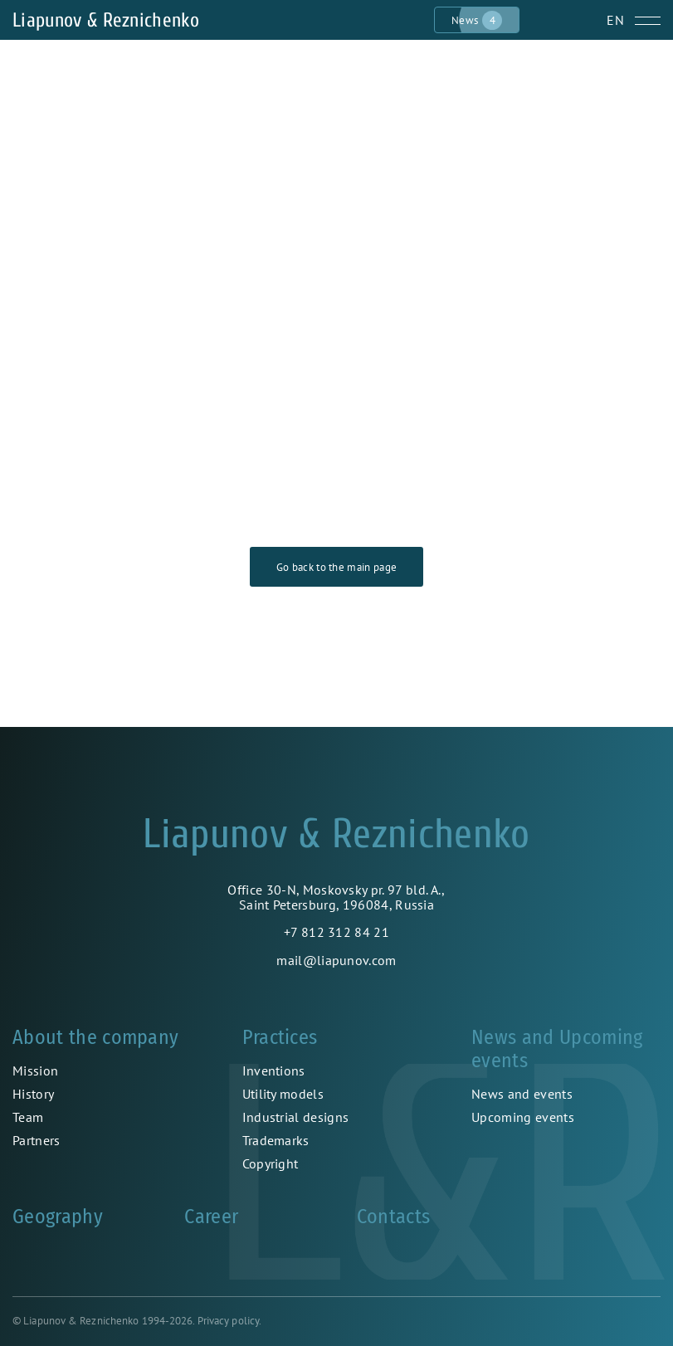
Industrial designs (295, 1117)
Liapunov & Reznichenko (105, 20)
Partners (36, 1140)
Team (27, 1117)
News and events (522, 1093)
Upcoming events (522, 1117)
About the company (95, 1037)
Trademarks (276, 1140)
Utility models (283, 1093)
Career (211, 1216)
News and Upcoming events (556, 1049)
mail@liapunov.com (336, 960)
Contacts (394, 1216)
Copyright (270, 1163)
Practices (280, 1037)
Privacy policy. (230, 1321)
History (33, 1093)
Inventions (273, 1070)
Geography (57, 1216)
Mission (35, 1070)
